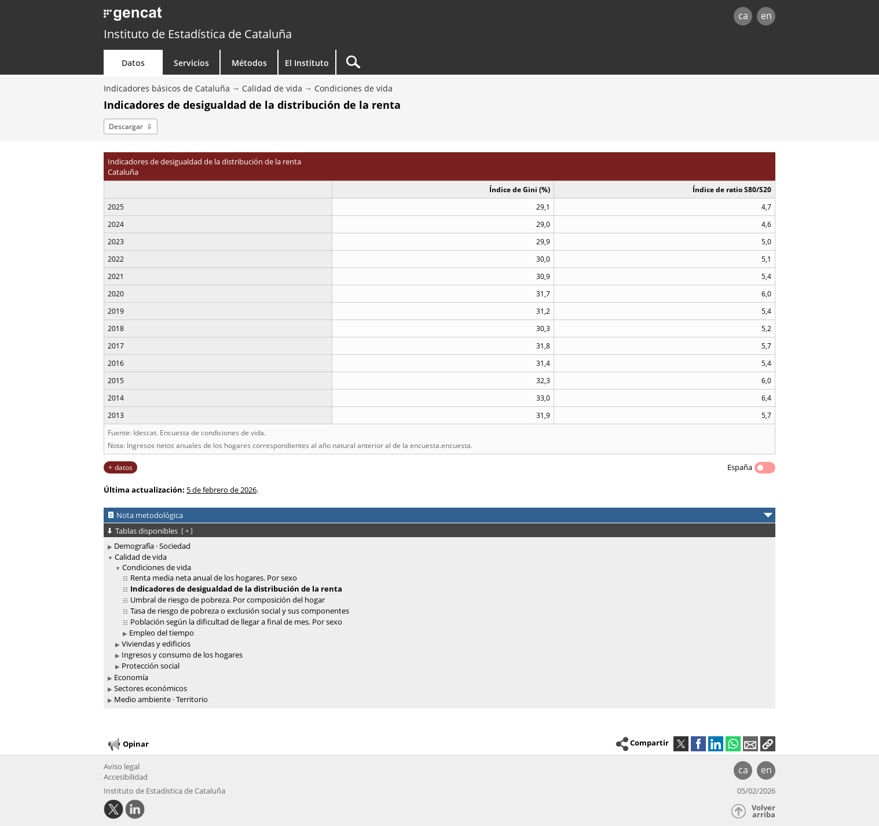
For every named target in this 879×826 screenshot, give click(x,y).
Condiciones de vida (353, 88)
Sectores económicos (150, 688)
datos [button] (124, 467)
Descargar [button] (126, 126)
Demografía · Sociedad (152, 546)
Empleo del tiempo (161, 632)
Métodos (249, 62)
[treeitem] (437, 546)
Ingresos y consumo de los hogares (182, 654)
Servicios (191, 62)
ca (743, 15)
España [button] (739, 467)
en (766, 15)
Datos (133, 62)
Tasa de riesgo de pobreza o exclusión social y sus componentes (239, 610)
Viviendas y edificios (156, 643)
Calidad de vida (272, 88)
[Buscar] (434, 62)
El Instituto (307, 62)
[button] (767, 743)
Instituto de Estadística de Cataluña (198, 34)
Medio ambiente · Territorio (161, 699)
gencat (238, 17)
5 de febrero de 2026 (221, 489)
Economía (131, 677)
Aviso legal (122, 766)
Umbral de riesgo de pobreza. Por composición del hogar (227, 599)
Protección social (151, 665)
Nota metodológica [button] (149, 515)
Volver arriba (763, 811)
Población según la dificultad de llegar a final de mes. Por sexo (236, 621)
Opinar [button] (128, 744)
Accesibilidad (126, 777)
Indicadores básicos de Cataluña (167, 88)
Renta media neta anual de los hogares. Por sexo (213, 577)
